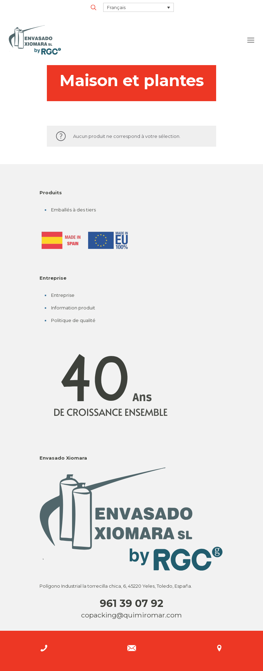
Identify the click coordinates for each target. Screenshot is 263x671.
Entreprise (62, 295)
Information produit (73, 307)
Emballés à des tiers (73, 209)
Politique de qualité (73, 320)
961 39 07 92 (131, 603)
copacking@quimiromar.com (131, 615)
